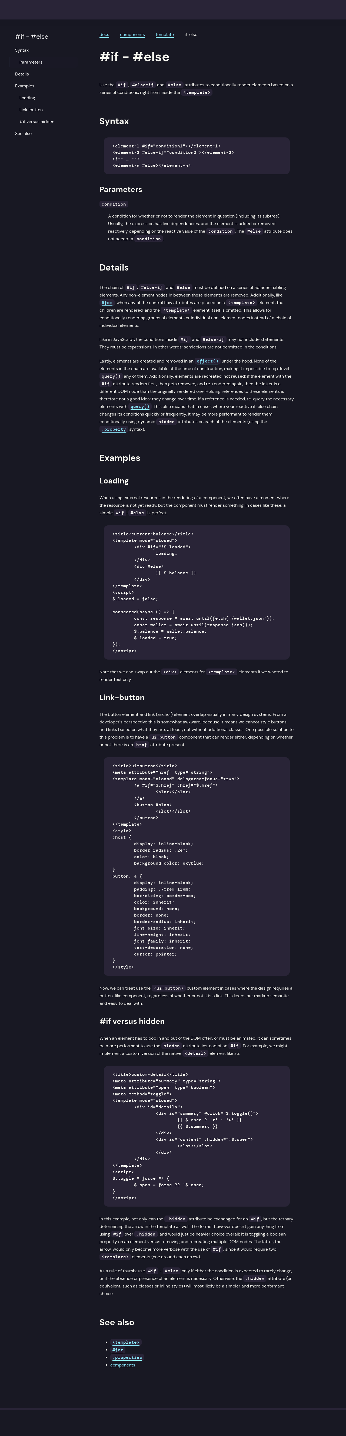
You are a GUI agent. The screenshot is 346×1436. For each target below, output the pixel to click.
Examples (24, 85)
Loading (27, 97)
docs (104, 34)
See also (23, 133)
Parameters (30, 62)
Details (22, 74)
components (132, 34)
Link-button (31, 109)
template (165, 34)
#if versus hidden (36, 121)
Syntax (22, 50)
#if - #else (31, 36)
